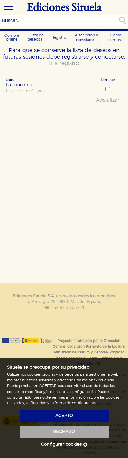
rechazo (64, 432)
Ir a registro (64, 63)
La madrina (43, 88)
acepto (64, 416)
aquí (28, 397)
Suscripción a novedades (86, 37)
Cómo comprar (116, 37)
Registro (58, 38)
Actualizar (107, 100)
